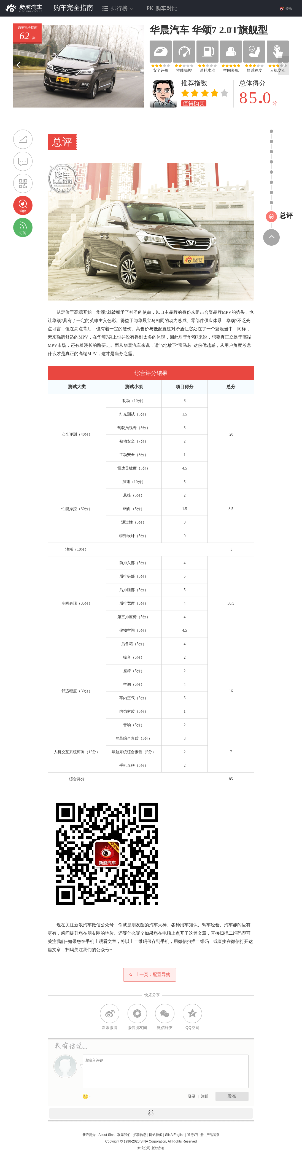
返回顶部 (271, 237)
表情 (89, 1097)
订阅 (23, 233)
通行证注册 (195, 1135)
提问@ (23, 161)
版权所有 (158, 1148)
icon (271, 131)
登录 (192, 1096)
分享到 (23, 139)
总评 (286, 215)
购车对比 (162, 8)
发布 (232, 1096)
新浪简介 (89, 1135)
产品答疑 (213, 1135)
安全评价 (160, 70)
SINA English (174, 1135)
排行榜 (118, 11)
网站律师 (155, 1135)
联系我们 (124, 1135)
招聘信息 (139, 1135)
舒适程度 (254, 70)
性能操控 (184, 70)
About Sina (106, 1135)
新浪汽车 (24, 8)
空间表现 (231, 70)
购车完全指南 (73, 7)
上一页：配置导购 (149, 974)
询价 (23, 211)
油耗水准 (207, 70)
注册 (205, 1096)
